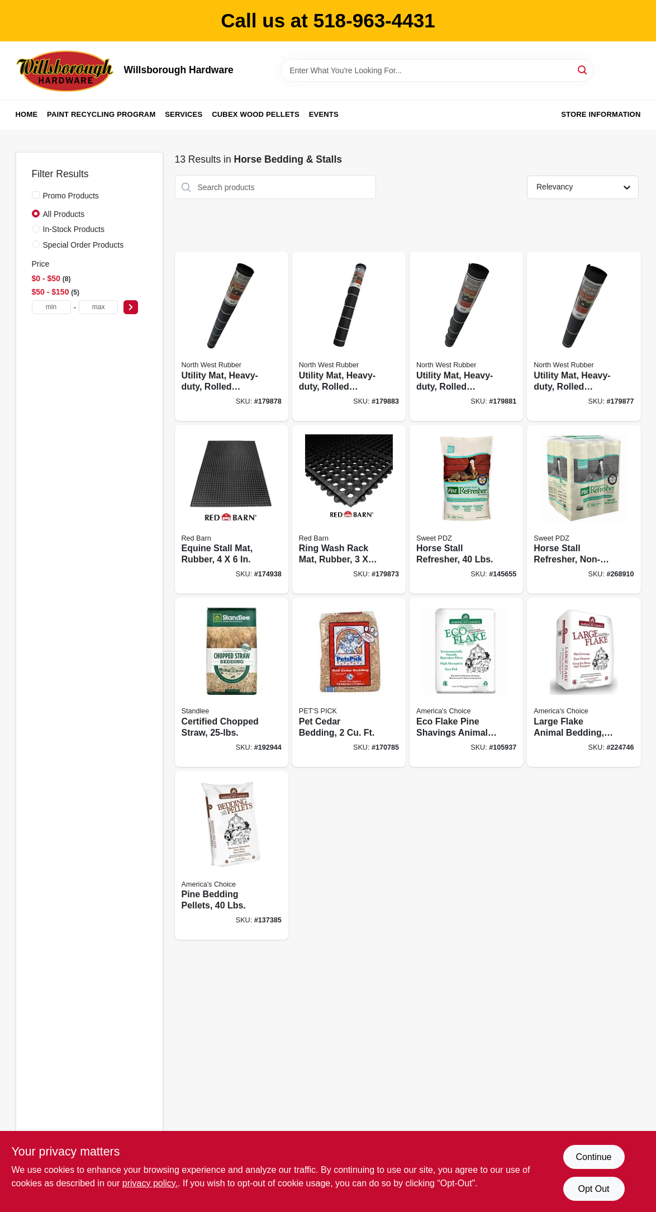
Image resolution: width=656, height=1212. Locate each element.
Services (183, 114)
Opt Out (593, 1189)
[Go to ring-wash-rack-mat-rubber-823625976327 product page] (349, 509)
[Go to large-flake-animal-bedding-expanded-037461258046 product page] (583, 682)
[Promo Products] (36, 195)
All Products (64, 214)
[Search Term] (437, 70)
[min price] (51, 307)
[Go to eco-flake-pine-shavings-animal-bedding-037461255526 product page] (466, 682)
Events (324, 114)
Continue (593, 1157)
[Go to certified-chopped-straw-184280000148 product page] (231, 682)
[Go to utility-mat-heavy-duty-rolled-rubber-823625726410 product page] (466, 336)
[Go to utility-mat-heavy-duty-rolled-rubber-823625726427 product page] (349, 336)
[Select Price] (130, 307)
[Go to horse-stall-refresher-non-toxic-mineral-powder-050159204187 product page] (583, 509)
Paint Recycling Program (101, 114)
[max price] (98, 307)
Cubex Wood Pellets (256, 114)
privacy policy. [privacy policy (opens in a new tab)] (150, 1183)
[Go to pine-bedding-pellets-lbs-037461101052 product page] (231, 855)
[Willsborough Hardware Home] (66, 70)
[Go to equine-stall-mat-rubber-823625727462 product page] (231, 509)
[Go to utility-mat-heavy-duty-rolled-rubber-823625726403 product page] (583, 336)
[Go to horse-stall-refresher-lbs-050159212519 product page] (466, 509)
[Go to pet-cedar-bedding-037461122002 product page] (349, 682)
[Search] (583, 69)
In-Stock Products (74, 229)
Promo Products (71, 195)
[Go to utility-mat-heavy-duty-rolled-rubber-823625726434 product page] (231, 336)
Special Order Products (83, 245)
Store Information (600, 114)
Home (27, 114)
